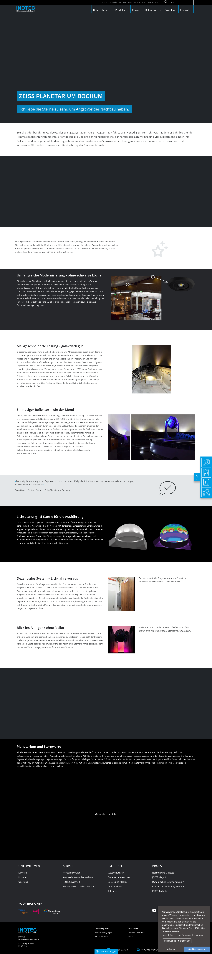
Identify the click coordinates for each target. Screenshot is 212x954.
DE (105, 2)
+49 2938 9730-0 (119, 949)
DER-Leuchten (115, 886)
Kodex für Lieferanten (136, 932)
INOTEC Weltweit (71, 881)
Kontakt (113, 2)
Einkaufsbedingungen (103, 932)
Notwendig (170, 941)
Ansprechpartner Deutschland (78, 877)
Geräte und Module (117, 881)
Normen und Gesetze (163, 872)
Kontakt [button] (186, 10)
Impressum (139, 2)
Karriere (122, 2)
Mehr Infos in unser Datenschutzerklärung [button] (183, 935)
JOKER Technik (159, 891)
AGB (130, 2)
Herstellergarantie (102, 929)
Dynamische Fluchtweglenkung (168, 881)
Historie (22, 877)
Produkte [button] (122, 10)
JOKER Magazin (159, 877)
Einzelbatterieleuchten (119, 877)
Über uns (23, 881)
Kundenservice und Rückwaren (79, 886)
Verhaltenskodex (101, 936)
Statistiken (184, 941)
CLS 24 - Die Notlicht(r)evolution (168, 886)
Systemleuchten (116, 872)
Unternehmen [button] (103, 10)
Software (112, 891)
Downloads (171, 10)
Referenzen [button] (153, 10)
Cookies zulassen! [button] (196, 949)
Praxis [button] (137, 10)
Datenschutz (152, 2)
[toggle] (197, 477)
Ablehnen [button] (170, 949)
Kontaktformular (71, 872)
